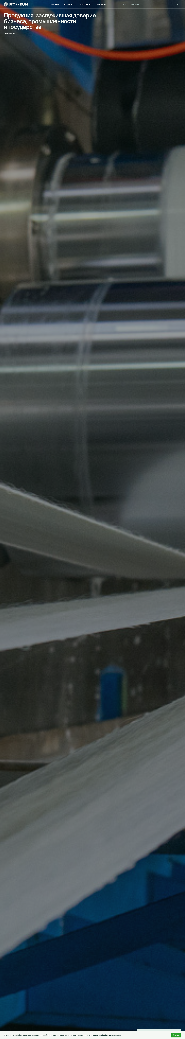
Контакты (101, 4)
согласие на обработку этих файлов (105, 1035)
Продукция (69, 4)
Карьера (135, 4)
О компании (54, 4)
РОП (125, 4)
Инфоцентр (86, 4)
